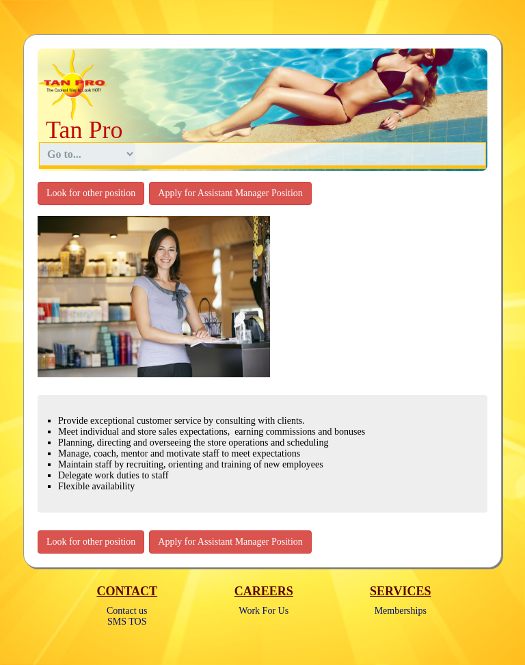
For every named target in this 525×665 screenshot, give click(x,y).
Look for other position (90, 193)
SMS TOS (126, 621)
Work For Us (263, 611)
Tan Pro (84, 130)
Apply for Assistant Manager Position (230, 193)
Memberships (401, 611)
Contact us (127, 611)
